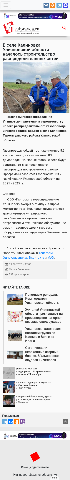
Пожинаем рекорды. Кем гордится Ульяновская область (42, 299)
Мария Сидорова (19, 269)
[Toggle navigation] (6, 5)
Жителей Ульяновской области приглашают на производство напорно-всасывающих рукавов (44, 316)
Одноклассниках (15, 257)
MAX (50, 257)
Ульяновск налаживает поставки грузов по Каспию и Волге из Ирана (43, 335)
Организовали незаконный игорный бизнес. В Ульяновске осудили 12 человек (42, 354)
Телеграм (46, 253)
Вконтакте (36, 257)
